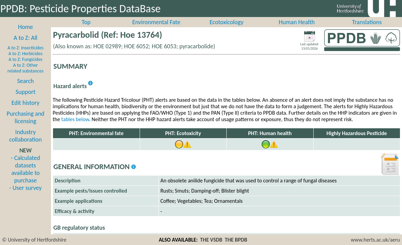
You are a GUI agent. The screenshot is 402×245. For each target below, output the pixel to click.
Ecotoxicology (227, 29)
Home (25, 34)
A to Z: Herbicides (25, 61)
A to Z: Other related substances (25, 75)
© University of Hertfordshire (34, 239)
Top (86, 29)
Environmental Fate (156, 29)
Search (25, 88)
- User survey (25, 195)
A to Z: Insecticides (25, 55)
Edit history (26, 110)
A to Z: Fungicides (25, 67)
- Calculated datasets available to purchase (25, 177)
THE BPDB (236, 239)
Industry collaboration (25, 143)
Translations (367, 29)
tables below (75, 127)
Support (25, 99)
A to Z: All (25, 45)
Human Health (297, 29)
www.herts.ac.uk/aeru (375, 239)
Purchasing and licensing (25, 124)
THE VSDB (211, 239)
